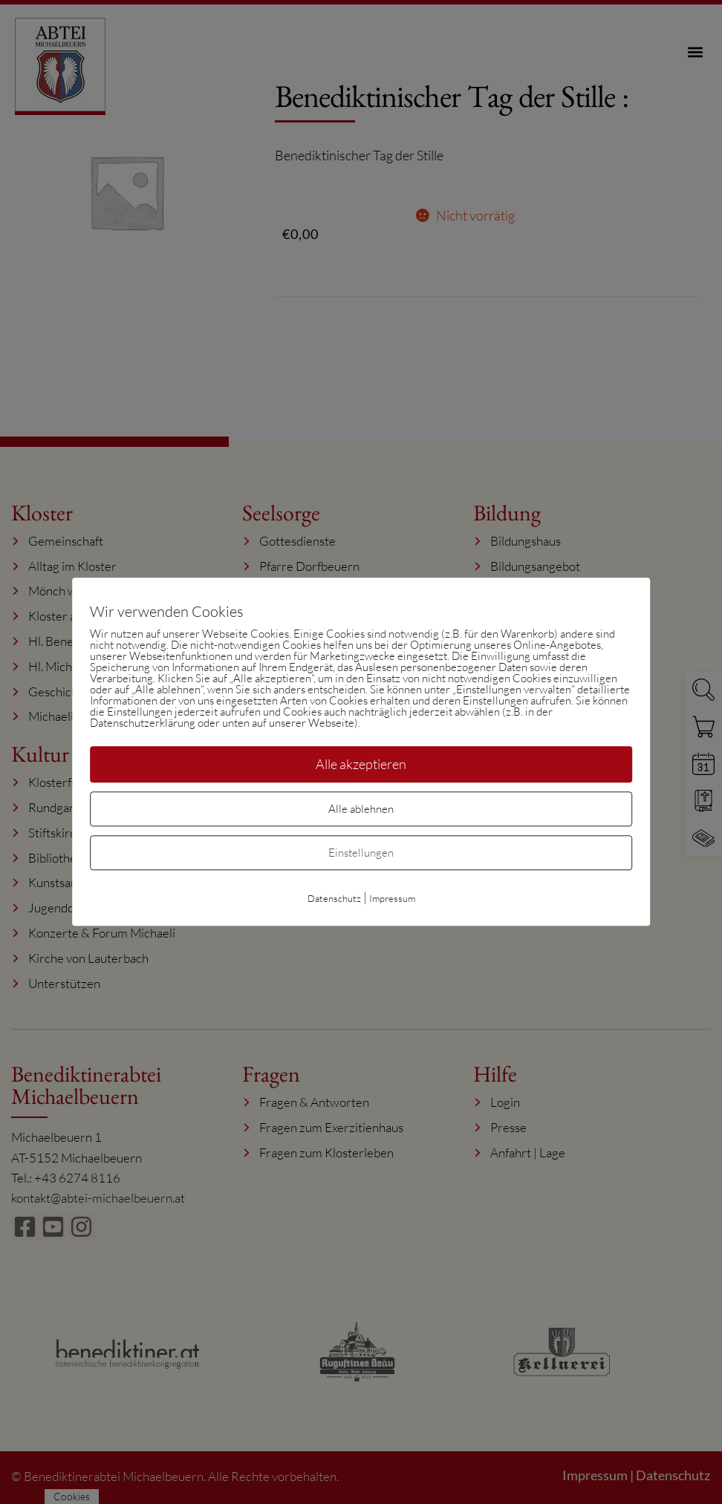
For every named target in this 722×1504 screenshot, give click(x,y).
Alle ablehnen (361, 809)
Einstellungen (361, 853)
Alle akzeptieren (361, 764)
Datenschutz (334, 899)
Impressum (392, 899)
